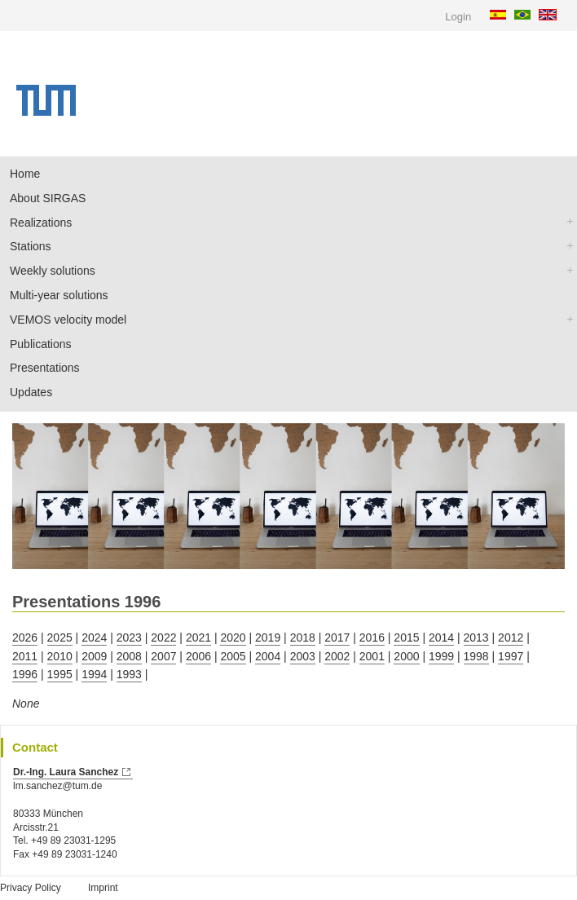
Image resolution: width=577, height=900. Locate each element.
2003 (302, 656)
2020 (232, 637)
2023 (129, 637)
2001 (372, 656)
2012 (510, 637)
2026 (24, 637)
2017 (337, 637)
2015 (406, 637)
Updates (31, 392)
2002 (337, 656)
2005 (232, 656)
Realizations (41, 222)
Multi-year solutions (59, 295)
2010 (60, 656)
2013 (476, 637)
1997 (510, 656)
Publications (41, 344)
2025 (60, 637)
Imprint (103, 887)
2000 (406, 656)
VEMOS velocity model (68, 319)
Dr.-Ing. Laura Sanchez (65, 772)
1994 (94, 674)
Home (25, 173)
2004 (267, 656)
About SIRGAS (48, 198)
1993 (129, 674)
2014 (441, 637)
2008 (129, 656)
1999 (441, 656)
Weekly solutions (52, 270)
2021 (198, 637)
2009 (94, 656)
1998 (476, 656)
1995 (60, 674)
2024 (94, 637)
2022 (163, 637)
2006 (198, 656)
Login (458, 17)
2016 (372, 637)
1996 (24, 674)
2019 (267, 637)
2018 (302, 637)
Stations (30, 246)
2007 (163, 656)
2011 (24, 656)
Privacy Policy (30, 887)
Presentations (45, 367)
